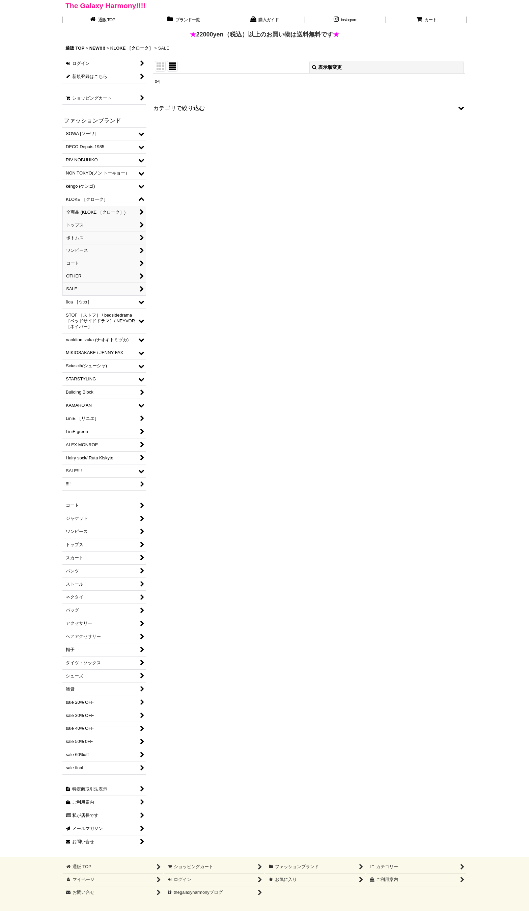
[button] (309, 108)
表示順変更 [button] (327, 67)
